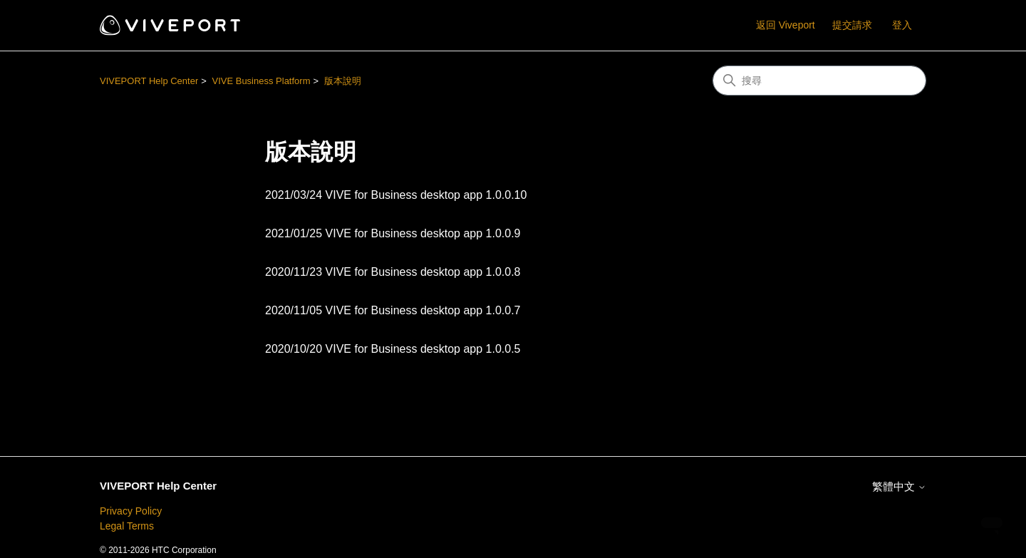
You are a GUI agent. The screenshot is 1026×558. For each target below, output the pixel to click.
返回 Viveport (785, 25)
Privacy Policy (131, 511)
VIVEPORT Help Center (149, 81)
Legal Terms (127, 526)
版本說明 (342, 81)
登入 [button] (902, 25)
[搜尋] (819, 80)
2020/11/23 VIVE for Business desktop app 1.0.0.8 (392, 272)
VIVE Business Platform (261, 81)
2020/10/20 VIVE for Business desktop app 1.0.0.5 (392, 349)
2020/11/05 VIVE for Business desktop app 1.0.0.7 (392, 310)
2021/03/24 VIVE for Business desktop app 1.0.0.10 (396, 195)
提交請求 (852, 25)
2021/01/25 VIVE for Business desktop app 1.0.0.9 (392, 233)
